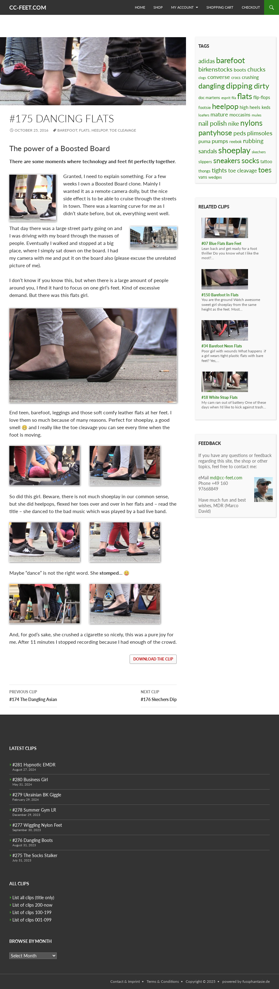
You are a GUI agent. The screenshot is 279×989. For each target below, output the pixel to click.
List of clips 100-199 (31, 912)
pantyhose (215, 132)
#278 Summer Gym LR (34, 810)
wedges (215, 177)
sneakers (226, 160)
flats (84, 130)
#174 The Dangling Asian (33, 695)
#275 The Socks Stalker (34, 855)
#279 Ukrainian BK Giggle (36, 794)
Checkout (251, 7)
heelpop (99, 130)
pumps (220, 140)
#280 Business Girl (30, 779)
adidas (206, 60)
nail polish (212, 123)
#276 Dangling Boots (32, 840)
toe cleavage (122, 130)
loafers (203, 115)
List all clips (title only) (33, 897)
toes (265, 169)
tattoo (266, 161)
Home (140, 7)
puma (204, 141)
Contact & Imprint (125, 981)
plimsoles (259, 133)
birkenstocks (215, 69)
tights (219, 170)
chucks (256, 69)
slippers (205, 161)
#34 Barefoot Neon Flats (222, 346)
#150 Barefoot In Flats (220, 295)
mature (219, 114)
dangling (211, 85)
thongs (204, 170)
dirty (261, 85)
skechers (259, 152)
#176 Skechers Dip (159, 695)
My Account (182, 7)
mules (256, 115)
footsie (204, 107)
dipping (239, 85)
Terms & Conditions (163, 981)
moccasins (239, 114)
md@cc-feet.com (226, 477)
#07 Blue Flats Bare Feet (221, 243)
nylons (251, 122)
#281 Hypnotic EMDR (33, 764)
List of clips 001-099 (31, 919)
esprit (225, 97)
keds (266, 107)
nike (233, 123)
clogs (202, 78)
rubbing (253, 140)
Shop (158, 7)
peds (239, 133)
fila (234, 98)
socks (250, 160)
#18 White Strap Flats (219, 397)
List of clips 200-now (32, 905)
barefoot (67, 130)
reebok (235, 141)
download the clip (153, 659)
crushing (250, 77)
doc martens (209, 97)
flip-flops (261, 97)
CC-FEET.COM (27, 7)
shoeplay (234, 150)
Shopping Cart (219, 7)
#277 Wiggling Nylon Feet (37, 825)
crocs (236, 77)
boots (240, 69)
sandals (207, 151)
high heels (250, 107)
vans (202, 177)
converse (218, 76)
